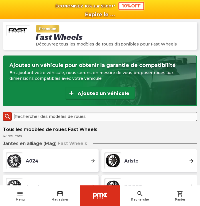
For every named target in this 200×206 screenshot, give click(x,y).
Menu (20, 195)
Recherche (140, 195)
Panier (180, 195)
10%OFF (131, 6)
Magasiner (60, 195)
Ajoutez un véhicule (98, 93)
